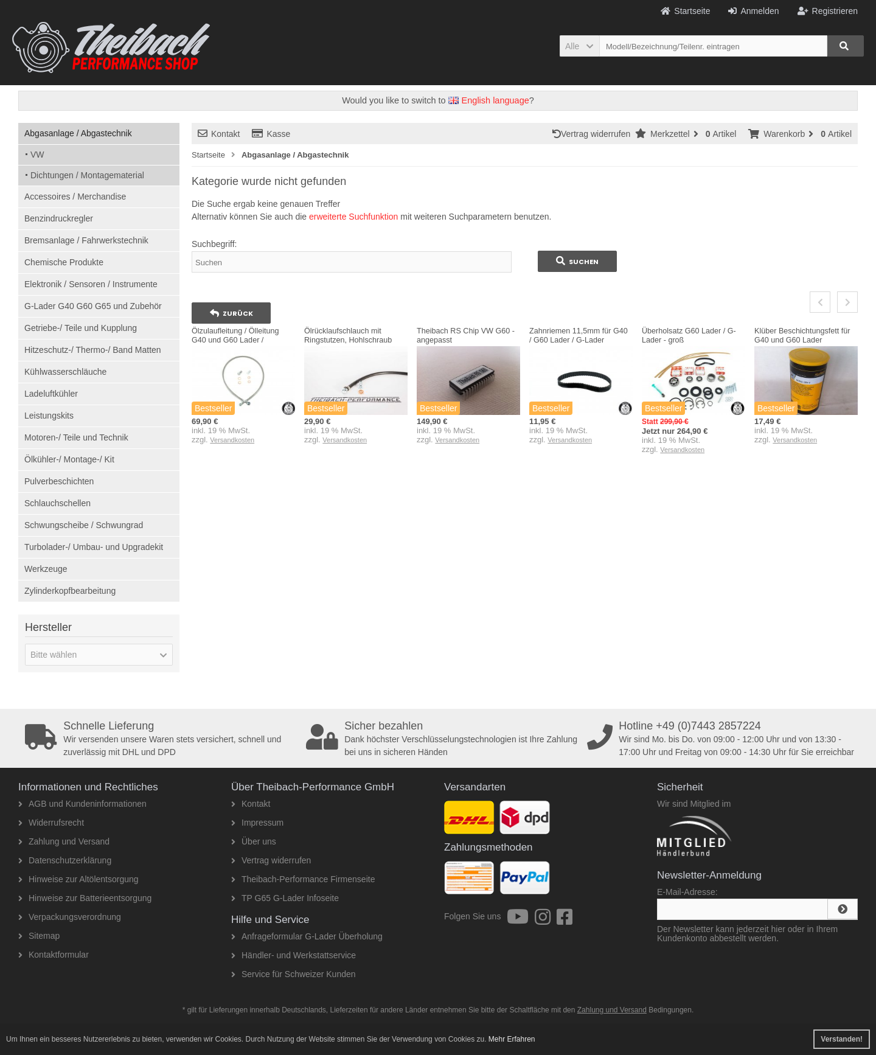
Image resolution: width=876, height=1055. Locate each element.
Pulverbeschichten (59, 481)
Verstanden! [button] (842, 1039)
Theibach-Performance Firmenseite (303, 879)
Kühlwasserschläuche (65, 372)
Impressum (257, 822)
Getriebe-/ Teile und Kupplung (80, 328)
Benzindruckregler (58, 218)
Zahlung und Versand (63, 841)
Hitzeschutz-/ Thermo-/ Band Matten (92, 350)
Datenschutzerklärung (64, 860)
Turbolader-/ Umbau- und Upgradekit (93, 547)
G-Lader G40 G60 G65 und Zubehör (93, 306)
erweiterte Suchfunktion (353, 216)
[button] (579, 46)
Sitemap (39, 936)
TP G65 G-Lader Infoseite (285, 898)
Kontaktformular (53, 954)
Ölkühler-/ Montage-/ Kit (69, 459)
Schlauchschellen (57, 503)
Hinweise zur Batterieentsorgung (84, 898)
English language (488, 100)
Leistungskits (49, 415)
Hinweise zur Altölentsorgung (78, 879)
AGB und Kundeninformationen (82, 804)
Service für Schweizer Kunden (293, 974)
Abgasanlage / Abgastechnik (78, 133)
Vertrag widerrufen (593, 134)
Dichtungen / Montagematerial (87, 175)
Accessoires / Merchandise (75, 196)
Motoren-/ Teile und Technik (76, 437)
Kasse (271, 134)
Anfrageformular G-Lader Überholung (307, 936)
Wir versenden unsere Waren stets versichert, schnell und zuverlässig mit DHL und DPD (161, 738)
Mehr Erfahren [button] (511, 1039)
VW (37, 154)
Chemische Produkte (63, 262)
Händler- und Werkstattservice (293, 955)
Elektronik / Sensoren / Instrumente (91, 284)
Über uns (253, 841)
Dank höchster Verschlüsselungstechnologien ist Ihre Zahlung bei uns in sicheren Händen (442, 738)
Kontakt (219, 134)
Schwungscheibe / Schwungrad (83, 525)
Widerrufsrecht (51, 822)
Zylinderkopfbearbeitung (70, 591)
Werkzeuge (46, 569)
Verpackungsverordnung (69, 917)
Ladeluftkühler (51, 394)
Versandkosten (232, 440)
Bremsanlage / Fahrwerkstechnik (86, 240)
